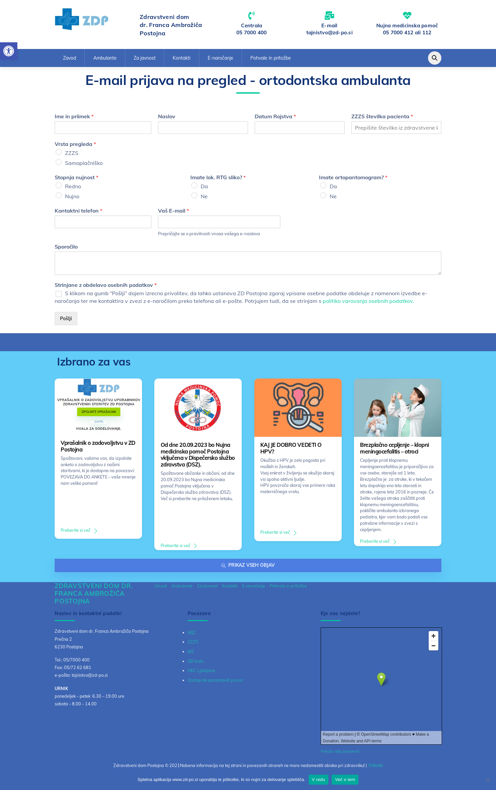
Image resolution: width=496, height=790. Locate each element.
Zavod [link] (69, 58)
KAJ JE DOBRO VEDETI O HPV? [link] (291, 448)
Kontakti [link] (181, 58)
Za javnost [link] (145, 58)
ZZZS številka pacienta (382, 116)
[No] (487, 779)
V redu (318, 779)
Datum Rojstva (275, 116)
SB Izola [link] (196, 661)
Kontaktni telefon (78, 210)
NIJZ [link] (192, 632)
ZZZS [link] (193, 641)
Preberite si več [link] (75, 530)
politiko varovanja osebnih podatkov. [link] (368, 301)
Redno (73, 186)
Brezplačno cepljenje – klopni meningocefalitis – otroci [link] (394, 448)
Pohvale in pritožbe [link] (270, 58)
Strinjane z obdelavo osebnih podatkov (106, 285)
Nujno (72, 196)
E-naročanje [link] (220, 58)
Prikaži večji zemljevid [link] (340, 751)
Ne (204, 196)
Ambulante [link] (105, 58)
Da (204, 186)
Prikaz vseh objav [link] (247, 565)
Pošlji (66, 319)
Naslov (166, 116)
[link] (8, 51)
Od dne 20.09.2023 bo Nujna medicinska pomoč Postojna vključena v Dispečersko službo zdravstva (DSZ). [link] (198, 454)
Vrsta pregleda (75, 144)
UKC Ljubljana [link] (201, 670)
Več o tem (345, 779)
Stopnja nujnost (76, 177)
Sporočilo (66, 246)
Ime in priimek (74, 116)
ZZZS (71, 153)
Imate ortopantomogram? (353, 177)
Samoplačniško (84, 163)
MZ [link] (191, 651)
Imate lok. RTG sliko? (218, 177)
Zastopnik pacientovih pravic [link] (215, 680)
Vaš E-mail (173, 210)
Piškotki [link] (376, 765)
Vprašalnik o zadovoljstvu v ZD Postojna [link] (98, 446)
